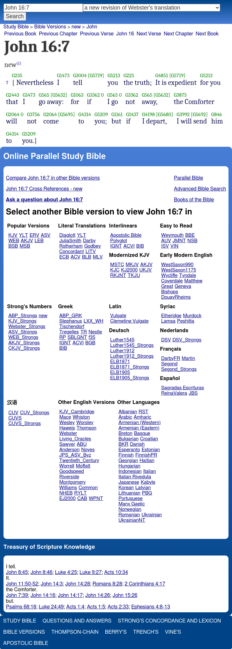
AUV (166, 240)
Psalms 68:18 (21, 606)
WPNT (96, 498)
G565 (44, 95)
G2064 (12, 114)
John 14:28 (77, 583)
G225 (128, 75)
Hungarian (129, 466)
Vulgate (118, 315)
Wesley (67, 422)
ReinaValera (174, 393)
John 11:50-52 (22, 583)
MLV (98, 257)
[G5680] (164, 114)
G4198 (148, 114)
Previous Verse (97, 33)
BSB (13, 246)
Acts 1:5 (96, 606)
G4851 (161, 75)
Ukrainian (152, 514)
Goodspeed (71, 471)
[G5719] (96, 75)
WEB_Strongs (23, 337)
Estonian (151, 449)
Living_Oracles (75, 438)
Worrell (66, 466)
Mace (65, 417)
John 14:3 (52, 583)
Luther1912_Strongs (131, 356)
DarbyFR (170, 358)
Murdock (192, 315)
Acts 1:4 (75, 606)
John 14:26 (97, 595)
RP (62, 337)
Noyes (87, 449)
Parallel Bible (188, 178)
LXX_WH (93, 321)
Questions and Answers (76, 620)
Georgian (128, 460)
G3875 (180, 95)
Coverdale (172, 281)
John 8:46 (41, 572)
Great (167, 286)
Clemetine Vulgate (129, 321)
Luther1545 (122, 340)
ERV (34, 235)
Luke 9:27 (90, 572)
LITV (91, 251)
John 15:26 (125, 595)
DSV (166, 340)
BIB (140, 246)
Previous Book (20, 33)
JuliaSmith (70, 240)
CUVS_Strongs (24, 423)
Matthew (193, 281)
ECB (64, 257)
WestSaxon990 (177, 264)
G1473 (63, 75)
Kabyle (148, 482)
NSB (192, 240)
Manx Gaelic (131, 504)
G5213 (114, 75)
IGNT (116, 246)
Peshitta (185, 321)
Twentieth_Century (79, 460)
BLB (86, 257)
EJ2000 (67, 498)
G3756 (33, 114)
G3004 (79, 75)
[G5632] (58, 95)
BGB (90, 342)
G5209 (101, 114)
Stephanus (70, 321)
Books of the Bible (194, 199)
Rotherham (71, 246)
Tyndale (187, 275)
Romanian (129, 514)
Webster (68, 433)
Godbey (92, 246)
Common (88, 487)
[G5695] (66, 114)
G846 (216, 114)
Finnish (126, 455)
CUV (13, 412)
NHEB (66, 493)
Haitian (146, 460)
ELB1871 (120, 361)
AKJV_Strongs (24, 342)
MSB (24, 246)
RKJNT (118, 275)
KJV (12, 235)
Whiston (81, 417)
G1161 (117, 114)
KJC (114, 270)
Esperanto (129, 449)
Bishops (169, 291)
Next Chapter (178, 33)
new (76, 26)
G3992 (183, 114)
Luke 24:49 (51, 606)
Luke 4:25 (66, 572)
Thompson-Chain (75, 632)
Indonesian (130, 471)
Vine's (173, 632)
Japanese (128, 482)
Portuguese (130, 498)
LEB (38, 240)
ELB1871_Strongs (129, 367)
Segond (169, 364)
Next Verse (149, 33)
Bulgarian (128, 438)
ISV (165, 246)
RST (143, 411)
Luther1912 (122, 350)
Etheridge (171, 315)
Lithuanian (129, 493)
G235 (17, 75)
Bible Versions (50, 26)
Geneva (183, 286)
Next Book (207, 33)
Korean (126, 487)
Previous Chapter (58, 33)
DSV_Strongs (186, 340)
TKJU (134, 275)
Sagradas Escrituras (182, 387)
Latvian (143, 487)
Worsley (84, 422)
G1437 (132, 114)
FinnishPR (146, 455)
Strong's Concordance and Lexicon (169, 620)
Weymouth (172, 235)
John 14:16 (42, 595)
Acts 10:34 (116, 572)
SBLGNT (77, 337)
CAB (82, 498)
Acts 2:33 (118, 606)
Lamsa (168, 321)
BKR (123, 444)
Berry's (116, 632)
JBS (193, 393)
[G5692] (199, 114)
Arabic (125, 417)
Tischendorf (71, 326)
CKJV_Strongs (24, 348)
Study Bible (16, 26)
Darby (89, 240)
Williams (68, 487)
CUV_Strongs (34, 412)
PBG (147, 493)
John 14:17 (70, 595)
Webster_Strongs (26, 326)
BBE (190, 235)
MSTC (117, 264)
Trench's (146, 632)
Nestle (95, 332)
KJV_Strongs (22, 321)
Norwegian (129, 509)
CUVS (15, 418)
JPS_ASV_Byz (75, 455)
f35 (92, 337)
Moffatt (83, 466)
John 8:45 (17, 572)
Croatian (149, 438)
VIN (174, 246)
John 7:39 (17, 595)
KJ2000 (129, 270)
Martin (188, 358)
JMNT (179, 240)
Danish (137, 444)
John (91, 26)
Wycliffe (169, 275)
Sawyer (67, 444)
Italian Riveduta (134, 476)
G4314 (85, 114)
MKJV (132, 264)
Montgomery (72, 482)
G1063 (77, 95)
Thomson (86, 428)
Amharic (142, 417)
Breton (125, 433)
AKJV (27, 240)
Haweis (67, 428)
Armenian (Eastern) (138, 428)
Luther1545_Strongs (131, 345)
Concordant (71, 251)
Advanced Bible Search (200, 188)
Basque (142, 433)
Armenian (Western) (139, 422)
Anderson (69, 449)
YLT (23, 235)
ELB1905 (120, 372)
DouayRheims (176, 297)
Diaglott (67, 235)
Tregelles (69, 332)
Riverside (69, 476)
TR (83, 332)
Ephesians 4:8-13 (150, 606)
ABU (81, 444)
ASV (45, 235)
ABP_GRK (70, 315)
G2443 (12, 95)
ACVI (129, 246)
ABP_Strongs (22, 315)
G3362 (93, 95)
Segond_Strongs (179, 369)
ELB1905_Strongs (129, 378)
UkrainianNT (131, 520)
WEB (13, 240)
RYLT (80, 493)
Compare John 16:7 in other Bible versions (53, 178)
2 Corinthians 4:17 (145, 583)
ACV (75, 257)
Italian (149, 471)
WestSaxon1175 (178, 270)
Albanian (127, 411)
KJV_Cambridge (76, 411)
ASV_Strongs (22, 332)
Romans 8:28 (107, 583)
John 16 (125, 33)
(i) (19, 63)
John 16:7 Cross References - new (44, 188)
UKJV (145, 270)
